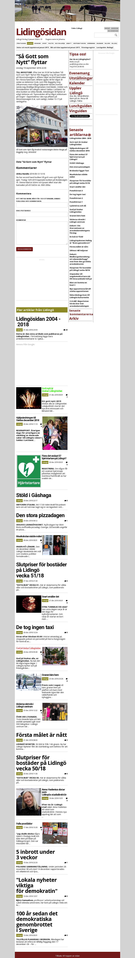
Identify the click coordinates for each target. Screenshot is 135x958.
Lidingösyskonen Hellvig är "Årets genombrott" (81, 241)
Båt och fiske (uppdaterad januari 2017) (65, 47)
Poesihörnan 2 (76, 198)
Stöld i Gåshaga (77, 163)
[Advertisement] (49, 284)
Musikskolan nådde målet (78, 175)
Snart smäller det (77, 187)
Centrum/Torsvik (79, 43)
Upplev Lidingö (75, 90)
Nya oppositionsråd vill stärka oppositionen (80, 290)
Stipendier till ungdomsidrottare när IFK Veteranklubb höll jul (81, 276)
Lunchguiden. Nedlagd (105, 47)
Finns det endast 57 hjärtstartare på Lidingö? (78, 156)
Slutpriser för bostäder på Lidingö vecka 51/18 (80, 181)
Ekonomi (37, 43)
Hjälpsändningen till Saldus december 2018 (79, 149)
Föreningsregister (88, 47)
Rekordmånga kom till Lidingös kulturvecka (80, 296)
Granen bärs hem (77, 215)
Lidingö (30, 43)
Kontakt (107, 28)
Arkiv (74, 318)
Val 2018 (107, 43)
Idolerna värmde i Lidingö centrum (77, 220)
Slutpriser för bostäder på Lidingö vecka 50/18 (80, 269)
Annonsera (114, 28)
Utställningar (81, 78)
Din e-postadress (23, 211)
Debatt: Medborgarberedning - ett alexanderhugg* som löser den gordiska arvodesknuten (80, 259)
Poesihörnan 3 (76, 190)
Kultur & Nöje (60, 43)
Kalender (100, 43)
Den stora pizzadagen (80, 167)
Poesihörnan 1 (76, 202)
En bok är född (76, 236)
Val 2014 (114, 43)
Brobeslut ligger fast (79, 170)
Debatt (69, 43)
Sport (44, 43)
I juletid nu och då (78, 205)
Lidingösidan (41, 31)
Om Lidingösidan (113, 31)
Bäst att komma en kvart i (78, 283)
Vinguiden (78, 110)
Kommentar (21, 220)
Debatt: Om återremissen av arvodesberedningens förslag (80, 229)
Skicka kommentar (24, 253)
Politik (50, 43)
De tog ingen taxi (78, 194)
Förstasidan (21, 43)
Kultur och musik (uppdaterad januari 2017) (33, 47)
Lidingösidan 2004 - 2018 (80, 138)
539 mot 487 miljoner (79, 250)
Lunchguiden (80, 105)
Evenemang (91, 43)
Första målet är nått (79, 246)
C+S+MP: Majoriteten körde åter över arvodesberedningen (79, 303)
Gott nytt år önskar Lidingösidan (79, 143)
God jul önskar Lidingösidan (76, 210)
